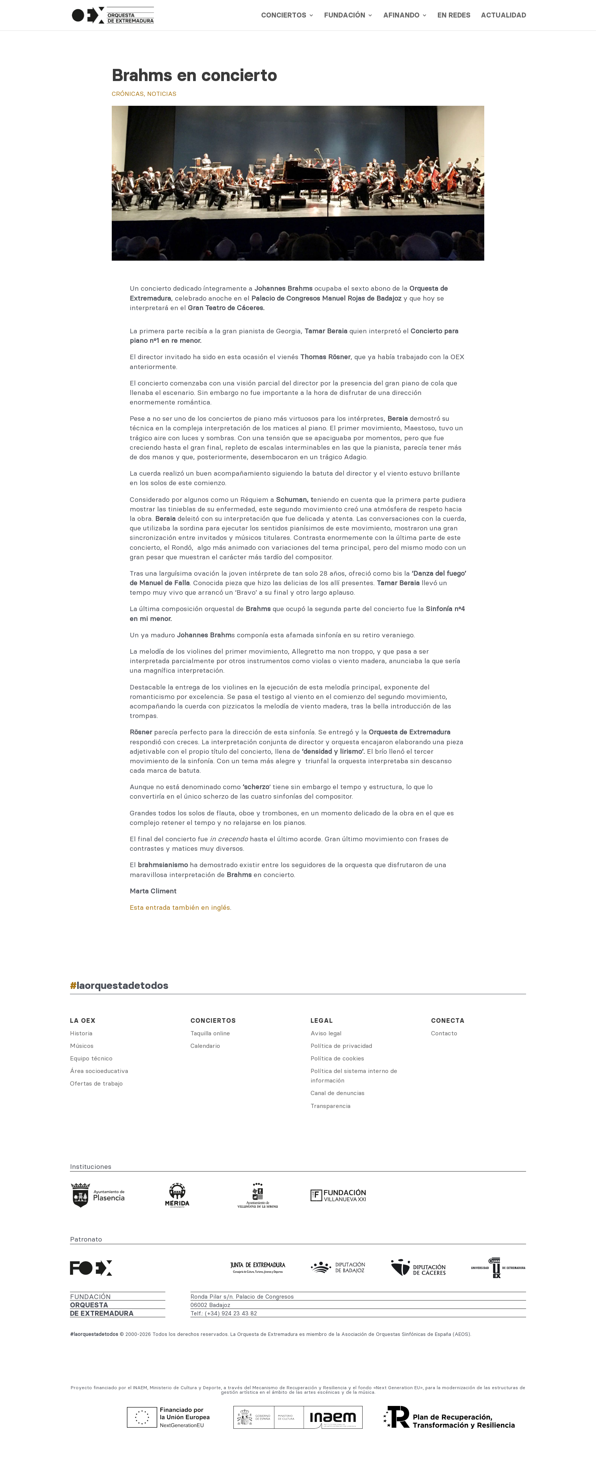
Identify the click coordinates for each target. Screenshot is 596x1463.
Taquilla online (210, 1033)
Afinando (401, 16)
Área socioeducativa (99, 1071)
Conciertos (283, 16)
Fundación (344, 16)
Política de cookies (337, 1058)
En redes (454, 16)
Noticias (161, 93)
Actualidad (503, 16)
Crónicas (128, 93)
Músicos (82, 1045)
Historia (81, 1033)
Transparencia (330, 1106)
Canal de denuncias (338, 1093)
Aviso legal (326, 1033)
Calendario (205, 1045)
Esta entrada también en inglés (180, 907)
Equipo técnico (91, 1058)
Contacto (444, 1033)
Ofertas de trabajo (96, 1083)
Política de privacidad (341, 1045)
